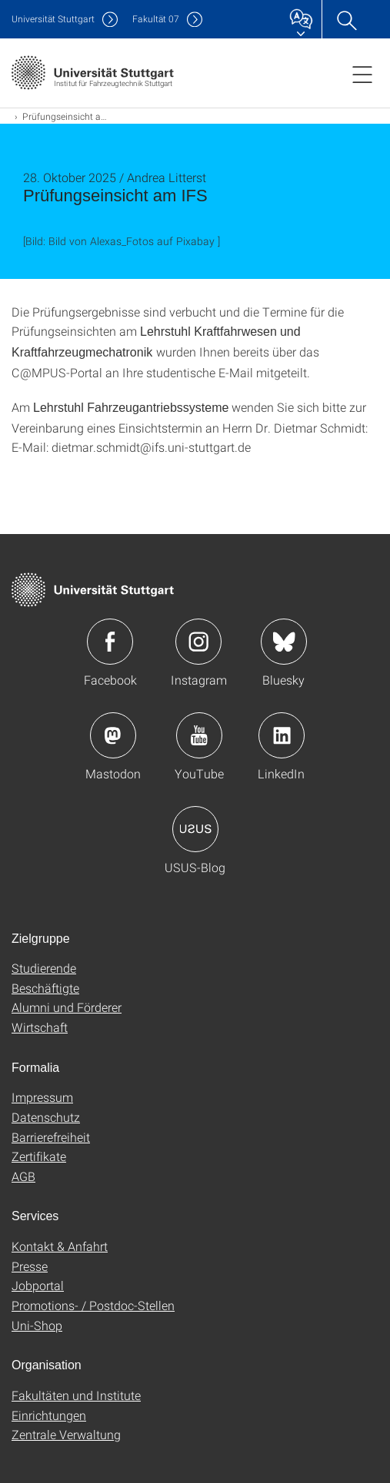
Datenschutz (46, 1117)
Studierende (44, 968)
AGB (23, 1176)
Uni (53, 19)
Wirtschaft (40, 1027)
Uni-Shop (37, 1325)
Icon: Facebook (110, 642)
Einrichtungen (49, 1415)
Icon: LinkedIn (281, 735)
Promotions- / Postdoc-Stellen (93, 1305)
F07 (155, 19)
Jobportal (38, 1285)
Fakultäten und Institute (76, 1395)
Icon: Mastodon (113, 735)
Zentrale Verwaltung (66, 1434)
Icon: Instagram (198, 642)
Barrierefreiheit (51, 1137)
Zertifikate (39, 1156)
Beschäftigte (45, 988)
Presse (30, 1266)
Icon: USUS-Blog (195, 829)
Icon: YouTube (199, 735)
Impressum (42, 1097)
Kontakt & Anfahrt (60, 1246)
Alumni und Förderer (67, 1007)
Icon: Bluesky (284, 642)
